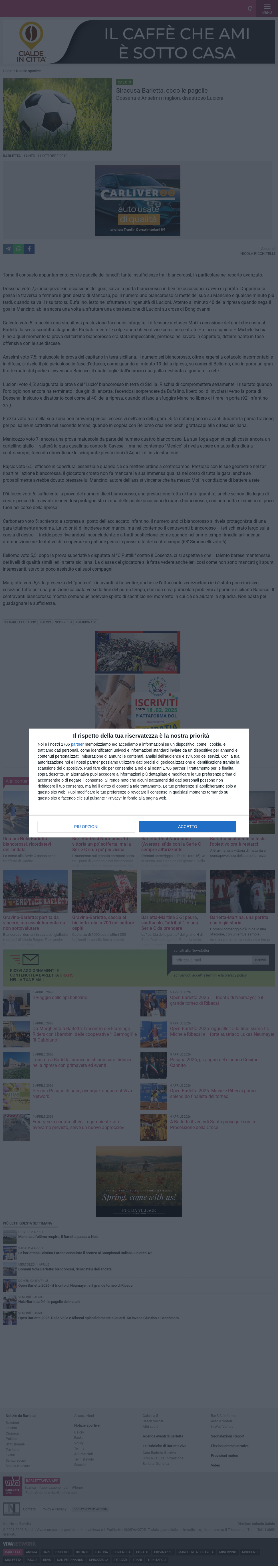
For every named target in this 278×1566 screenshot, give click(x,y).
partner (77, 744)
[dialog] (139, 783)
